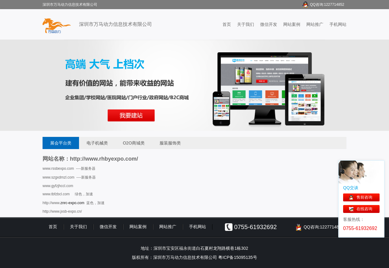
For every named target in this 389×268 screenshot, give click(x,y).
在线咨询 (364, 209)
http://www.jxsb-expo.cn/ (62, 211)
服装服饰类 (170, 143)
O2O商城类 (134, 143)
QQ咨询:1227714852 (327, 4)
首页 (226, 24)
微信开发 (268, 24)
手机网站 (337, 24)
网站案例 (291, 24)
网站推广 (314, 24)
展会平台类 (60, 143)
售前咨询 (364, 197)
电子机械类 (97, 143)
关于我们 (245, 24)
